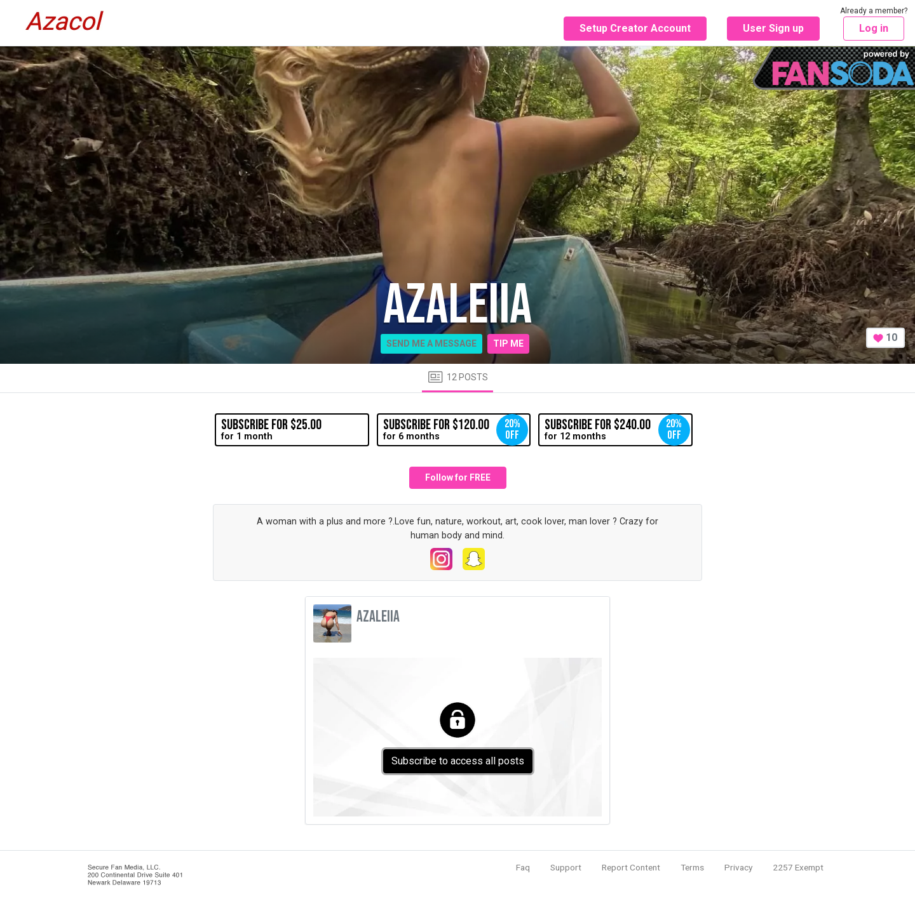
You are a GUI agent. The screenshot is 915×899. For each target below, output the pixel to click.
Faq (523, 867)
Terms (692, 867)
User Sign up (773, 28)
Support (565, 867)
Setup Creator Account (635, 28)
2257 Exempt (798, 867)
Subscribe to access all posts (457, 761)
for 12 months (617, 430)
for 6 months (455, 430)
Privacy (738, 867)
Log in (873, 28)
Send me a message (431, 343)
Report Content (631, 867)
